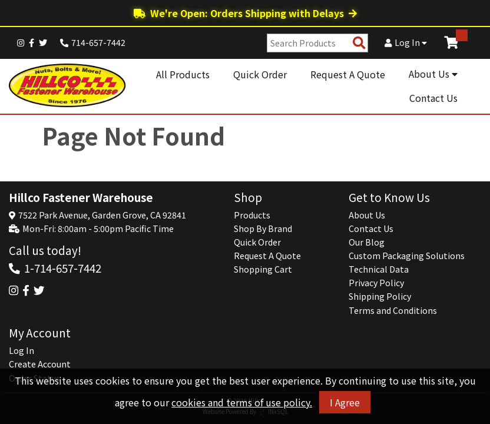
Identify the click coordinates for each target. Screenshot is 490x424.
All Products (183, 74)
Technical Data (379, 269)
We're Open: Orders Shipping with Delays (245, 13)
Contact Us (433, 98)
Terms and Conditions (393, 310)
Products (252, 215)
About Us (433, 74)
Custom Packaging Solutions (407, 255)
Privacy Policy (376, 283)
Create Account (40, 364)
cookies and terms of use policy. (241, 402)
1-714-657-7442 (62, 268)
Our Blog (367, 242)
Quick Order (260, 74)
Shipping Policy (380, 296)
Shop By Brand (263, 228)
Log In (406, 42)
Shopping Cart (263, 269)
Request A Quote (347, 74)
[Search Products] (359, 43)
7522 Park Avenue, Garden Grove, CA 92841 (102, 215)
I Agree (345, 402)
